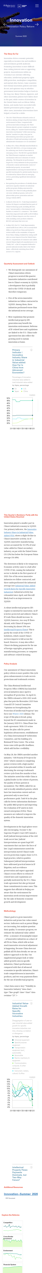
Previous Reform (5, 25)
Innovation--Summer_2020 (21, 1194)
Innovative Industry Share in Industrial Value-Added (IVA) (20, 532)
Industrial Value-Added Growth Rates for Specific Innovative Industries (19, 589)
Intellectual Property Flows (15, 630)
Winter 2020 (18, 714)
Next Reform (37, 25)
